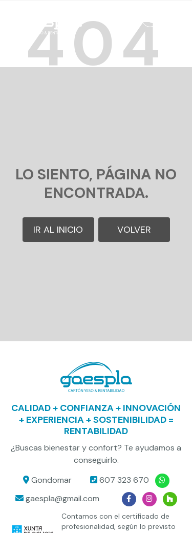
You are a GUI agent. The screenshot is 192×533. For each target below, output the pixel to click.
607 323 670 (124, 480)
